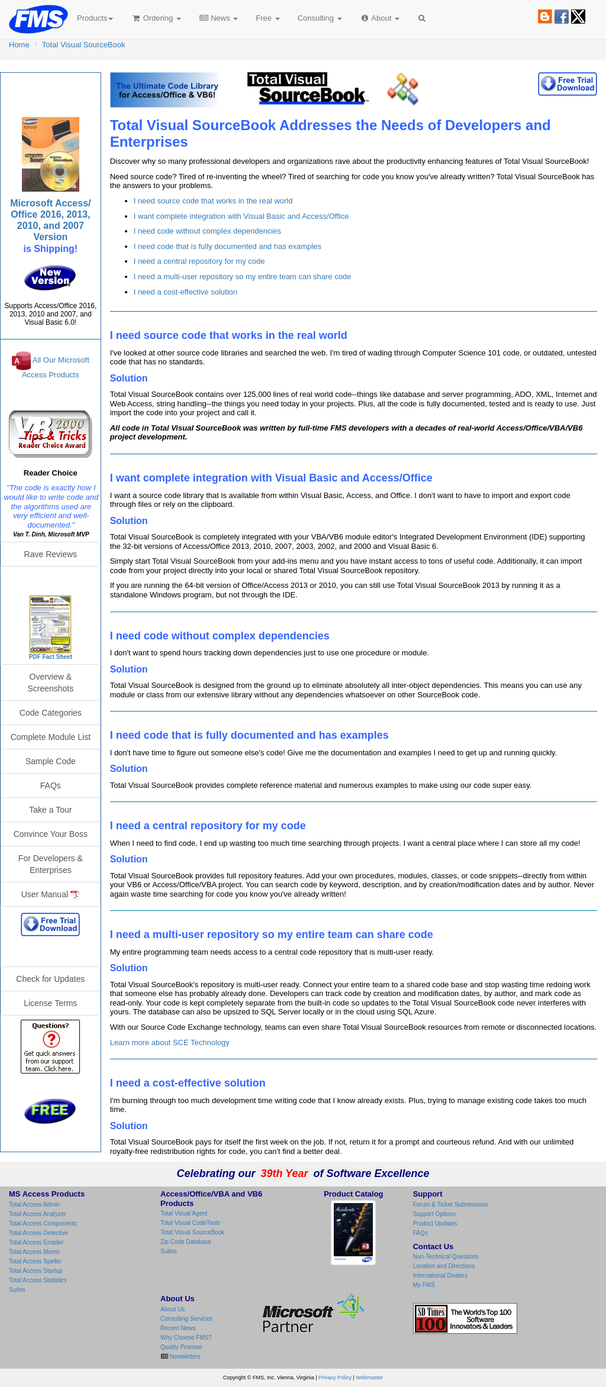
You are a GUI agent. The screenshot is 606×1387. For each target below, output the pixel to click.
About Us (172, 1309)
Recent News (177, 1328)
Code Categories (51, 712)
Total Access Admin (34, 1204)
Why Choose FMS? (186, 1337)
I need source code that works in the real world (213, 200)
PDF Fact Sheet (50, 657)
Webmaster (369, 1377)
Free (267, 18)
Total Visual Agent (183, 1213)
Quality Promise (181, 1347)
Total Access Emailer (36, 1242)
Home (19, 44)
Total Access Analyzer (37, 1214)
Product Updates (435, 1223)
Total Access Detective (38, 1233)
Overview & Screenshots (50, 682)
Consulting (320, 18)
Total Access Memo (34, 1252)
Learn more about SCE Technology (170, 1042)
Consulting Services (186, 1318)
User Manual (50, 895)
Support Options (434, 1214)
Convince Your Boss (51, 834)
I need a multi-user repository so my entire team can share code (243, 276)
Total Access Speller (35, 1261)
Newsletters (184, 1356)
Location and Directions (444, 1266)
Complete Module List (51, 737)
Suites (17, 1289)
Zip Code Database (185, 1242)
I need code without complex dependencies (207, 231)
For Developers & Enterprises (50, 864)
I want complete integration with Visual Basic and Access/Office (241, 216)
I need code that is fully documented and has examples (227, 246)
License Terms (50, 1003)
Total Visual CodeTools (190, 1223)
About (379, 18)
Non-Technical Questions (446, 1256)
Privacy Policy (335, 1377)
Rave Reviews (50, 554)
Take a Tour (50, 809)
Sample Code (50, 761)
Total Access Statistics (38, 1280)
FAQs (50, 785)
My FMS (424, 1285)
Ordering (156, 18)
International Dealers (440, 1275)
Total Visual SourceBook (83, 44)
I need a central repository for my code (199, 261)
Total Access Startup (36, 1271)
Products (95, 18)
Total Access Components (43, 1223)
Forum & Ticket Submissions (450, 1204)
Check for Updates (50, 979)
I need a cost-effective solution (185, 291)
